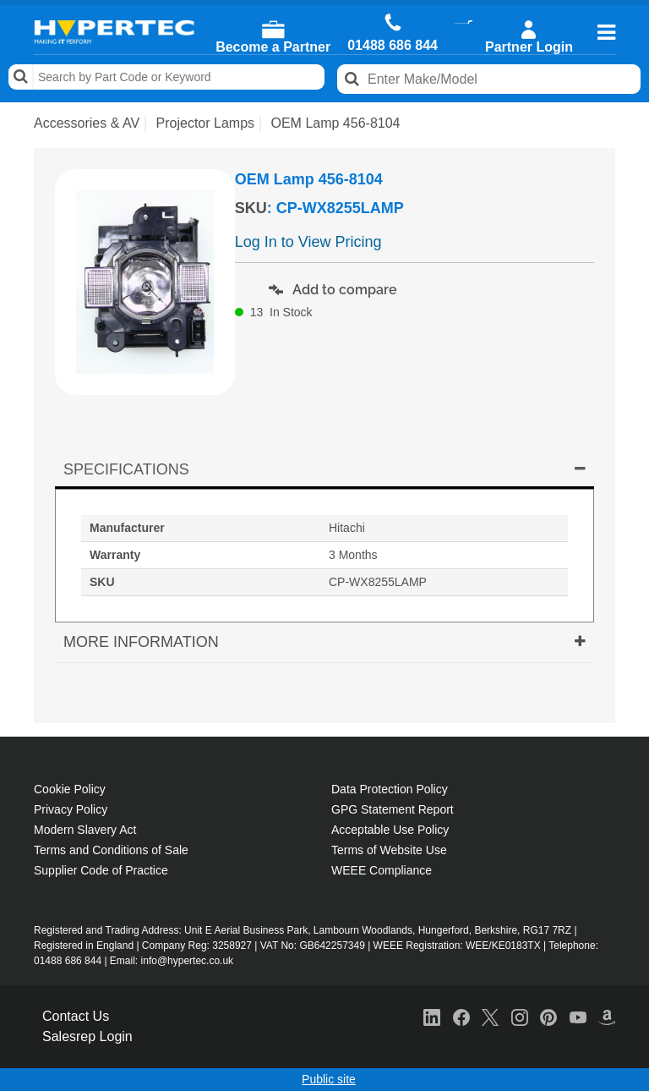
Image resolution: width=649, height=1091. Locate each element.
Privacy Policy (70, 809)
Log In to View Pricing (308, 241)
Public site (329, 1079)
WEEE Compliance (381, 870)
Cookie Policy (70, 789)
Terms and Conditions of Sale (111, 850)
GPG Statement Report (392, 809)
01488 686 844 (392, 45)
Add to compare (333, 290)
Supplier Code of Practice (101, 870)
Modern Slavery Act (85, 829)
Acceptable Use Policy (390, 829)
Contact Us (75, 1016)
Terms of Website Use (389, 850)
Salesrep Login (87, 1036)
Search (21, 77)
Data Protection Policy (389, 789)
